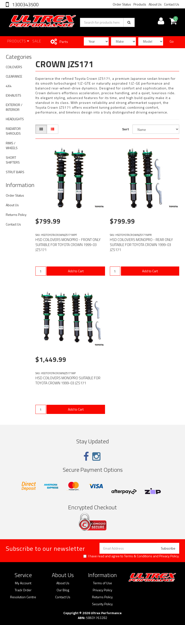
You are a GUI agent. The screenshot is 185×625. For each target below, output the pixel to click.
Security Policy (102, 604)
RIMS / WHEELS (12, 145)
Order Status (122, 4)
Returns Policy (16, 214)
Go (172, 41)
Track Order (23, 590)
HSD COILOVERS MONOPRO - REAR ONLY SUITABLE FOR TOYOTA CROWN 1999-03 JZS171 (141, 245)
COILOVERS (14, 66)
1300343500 (25, 4)
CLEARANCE (14, 76)
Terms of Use (102, 583)
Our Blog (63, 590)
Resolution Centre (23, 597)
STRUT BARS (15, 171)
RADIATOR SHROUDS (13, 131)
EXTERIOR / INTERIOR (14, 107)
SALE (36, 41)
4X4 (9, 85)
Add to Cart (76, 270)
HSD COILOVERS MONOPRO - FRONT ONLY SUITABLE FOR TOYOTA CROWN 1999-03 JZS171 (68, 245)
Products (139, 4)
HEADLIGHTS (15, 118)
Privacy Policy (168, 556)
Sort (125, 129)
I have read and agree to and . (131, 556)
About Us (155, 4)
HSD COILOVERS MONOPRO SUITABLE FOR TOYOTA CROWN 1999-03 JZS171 (67, 380)
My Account (23, 583)
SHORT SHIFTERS (13, 160)
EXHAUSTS (13, 95)
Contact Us (171, 4)
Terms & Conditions (138, 556)
